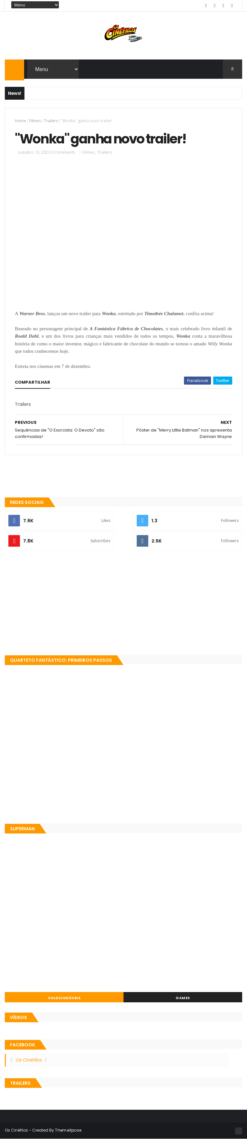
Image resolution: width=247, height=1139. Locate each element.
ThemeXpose (68, 1130)
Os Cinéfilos (28, 1060)
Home (20, 120)
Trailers (51, 120)
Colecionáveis (64, 997)
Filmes (35, 120)
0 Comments (63, 152)
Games (183, 997)
